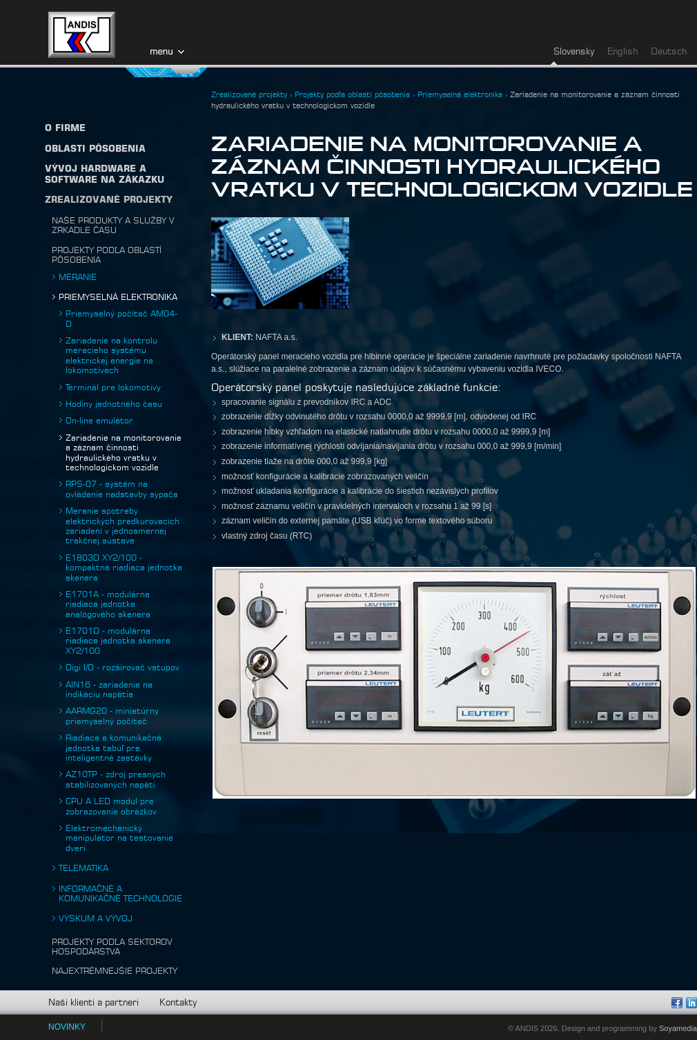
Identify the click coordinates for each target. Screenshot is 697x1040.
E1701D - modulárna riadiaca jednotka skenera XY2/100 (118, 641)
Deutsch (669, 52)
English (622, 52)
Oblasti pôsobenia (95, 149)
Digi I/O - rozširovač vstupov (122, 667)
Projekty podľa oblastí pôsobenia (352, 95)
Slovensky (573, 52)
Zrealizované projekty (109, 200)
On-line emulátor (99, 421)
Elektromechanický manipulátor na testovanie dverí (119, 838)
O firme (65, 128)
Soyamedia (678, 1028)
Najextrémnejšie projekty (114, 971)
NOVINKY (67, 1027)
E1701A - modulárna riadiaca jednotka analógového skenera (108, 604)
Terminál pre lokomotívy (113, 387)
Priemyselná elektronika (118, 297)
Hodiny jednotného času (114, 404)
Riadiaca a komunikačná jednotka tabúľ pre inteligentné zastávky (113, 748)
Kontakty (178, 1003)
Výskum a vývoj (95, 918)
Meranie (78, 277)
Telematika (83, 868)
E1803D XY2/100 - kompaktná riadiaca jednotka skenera (124, 568)
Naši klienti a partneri (93, 1003)
